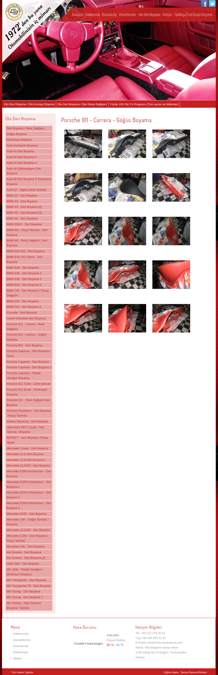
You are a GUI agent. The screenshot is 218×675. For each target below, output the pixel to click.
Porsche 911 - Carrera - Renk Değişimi (26, 326)
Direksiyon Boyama (19, 139)
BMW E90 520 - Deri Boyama (26, 251)
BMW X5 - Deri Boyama (22, 201)
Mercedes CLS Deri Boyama (25, 454)
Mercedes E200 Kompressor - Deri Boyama (29, 474)
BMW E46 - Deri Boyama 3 (24, 279)
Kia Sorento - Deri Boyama (24, 552)
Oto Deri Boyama (149, 14)
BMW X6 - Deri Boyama (22, 218)
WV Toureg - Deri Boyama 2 (25, 597)
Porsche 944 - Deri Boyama (24, 345)
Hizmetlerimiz (127, 14)
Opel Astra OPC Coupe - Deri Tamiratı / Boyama (25, 430)
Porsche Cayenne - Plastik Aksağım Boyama (24, 375)
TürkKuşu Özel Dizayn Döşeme (193, 14)
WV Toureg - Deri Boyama (23, 591)
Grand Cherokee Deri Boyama (26, 318)
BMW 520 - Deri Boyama (23, 301)
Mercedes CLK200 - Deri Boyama (28, 530)
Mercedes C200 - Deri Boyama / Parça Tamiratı (27, 538)
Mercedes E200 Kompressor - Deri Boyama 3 (29, 495)
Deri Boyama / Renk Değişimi (25, 128)
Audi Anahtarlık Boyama (22, 145)
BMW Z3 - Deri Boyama (22, 195)
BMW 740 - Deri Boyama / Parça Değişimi (28, 293)
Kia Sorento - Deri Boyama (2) (26, 557)
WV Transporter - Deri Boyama (26, 580)
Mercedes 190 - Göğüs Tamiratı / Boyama (28, 522)
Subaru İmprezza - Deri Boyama (27, 421)
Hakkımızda (93, 14)
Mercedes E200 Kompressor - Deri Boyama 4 (29, 505)
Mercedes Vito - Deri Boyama (25, 546)
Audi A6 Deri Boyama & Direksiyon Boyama (29, 181)
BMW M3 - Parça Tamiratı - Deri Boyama (27, 232)
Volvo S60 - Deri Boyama (23, 563)
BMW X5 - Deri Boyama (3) (24, 212)
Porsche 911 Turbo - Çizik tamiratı (28, 383)
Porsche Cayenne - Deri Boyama (28, 361)
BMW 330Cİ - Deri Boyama (24, 224)
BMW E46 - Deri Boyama (23, 267)
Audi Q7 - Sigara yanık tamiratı (26, 189)
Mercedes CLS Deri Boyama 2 (26, 460)
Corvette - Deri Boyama (22, 312)
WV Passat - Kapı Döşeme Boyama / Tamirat (24, 605)
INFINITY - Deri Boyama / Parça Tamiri (27, 440)
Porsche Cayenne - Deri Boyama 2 (29, 367)
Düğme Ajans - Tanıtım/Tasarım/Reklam (185, 672)
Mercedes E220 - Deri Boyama (26, 513)
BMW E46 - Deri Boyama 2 (24, 273)
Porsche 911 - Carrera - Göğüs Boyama (26, 337)
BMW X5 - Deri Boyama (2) (24, 207)
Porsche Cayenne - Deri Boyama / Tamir (28, 353)
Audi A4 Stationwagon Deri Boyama (24, 171)
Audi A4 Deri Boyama (20, 151)
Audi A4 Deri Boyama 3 (21, 162)
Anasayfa (77, 14)
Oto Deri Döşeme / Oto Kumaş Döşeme (29, 104)
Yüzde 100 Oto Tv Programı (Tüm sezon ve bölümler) (144, 104)
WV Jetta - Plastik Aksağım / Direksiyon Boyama (25, 572)
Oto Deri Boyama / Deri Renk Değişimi (82, 104)
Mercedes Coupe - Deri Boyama (27, 448)
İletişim (167, 14)
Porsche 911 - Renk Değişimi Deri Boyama (28, 402)
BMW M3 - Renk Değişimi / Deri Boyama (27, 243)
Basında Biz (109, 14)
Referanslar (20, 652)
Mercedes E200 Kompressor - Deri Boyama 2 (29, 484)
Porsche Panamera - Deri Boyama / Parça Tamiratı (29, 413)
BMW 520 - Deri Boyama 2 (24, 306)
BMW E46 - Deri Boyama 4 (24, 284)
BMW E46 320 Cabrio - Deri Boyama (24, 259)
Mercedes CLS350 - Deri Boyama (28, 465)
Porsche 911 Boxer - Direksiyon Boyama (27, 392)
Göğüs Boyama (17, 134)
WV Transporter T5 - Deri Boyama (28, 586)
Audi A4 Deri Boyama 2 (21, 157)
